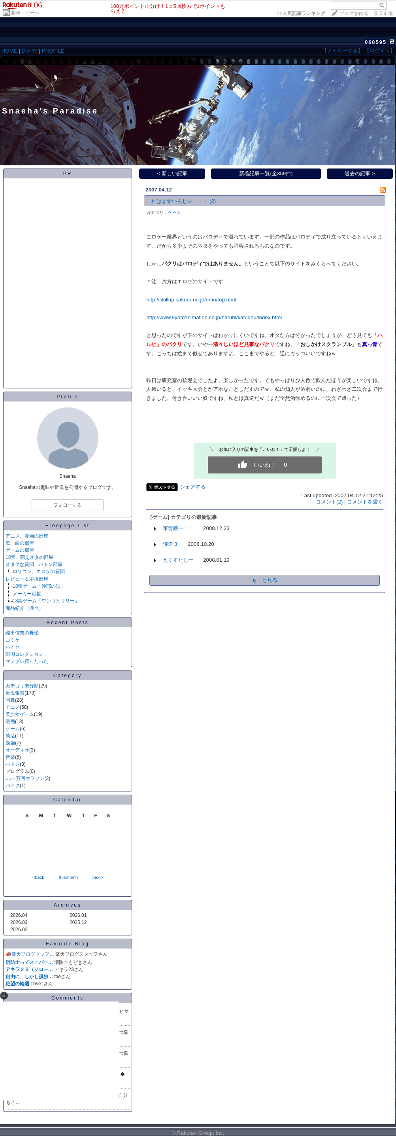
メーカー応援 (27, 593)
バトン (13, 764)
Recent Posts (67, 622)
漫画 (10, 721)
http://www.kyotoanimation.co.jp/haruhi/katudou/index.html (214, 317)
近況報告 (15, 693)
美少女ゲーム (20, 714)
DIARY (30, 51)
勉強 (10, 743)
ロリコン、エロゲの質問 (39, 571)
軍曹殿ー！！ (178, 528)
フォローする (67, 505)
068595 (376, 42)
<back (38, 877)
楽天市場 (383, 13)
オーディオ (17, 750)
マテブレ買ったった (27, 661)
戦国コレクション (24, 654)
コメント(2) (329, 502)
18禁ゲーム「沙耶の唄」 (39, 586)
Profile (67, 396)
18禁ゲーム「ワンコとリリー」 (46, 601)
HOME (9, 51)
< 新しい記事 (172, 173)
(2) (212, 201)
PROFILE (53, 51)
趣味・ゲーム (25, 12)
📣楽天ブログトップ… (30, 954)
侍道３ (170, 544)
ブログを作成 (353, 13)
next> (97, 877)
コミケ (13, 640)
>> (301, 13)
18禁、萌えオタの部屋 (29, 557)
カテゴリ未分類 (22, 686)
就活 (10, 735)
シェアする (193, 487)
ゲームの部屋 (20, 550)
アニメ (13, 707)
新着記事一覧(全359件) (265, 173)
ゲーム (13, 728)
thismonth (68, 877)
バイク (13, 647)
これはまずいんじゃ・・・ (177, 201)
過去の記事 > (360, 173)
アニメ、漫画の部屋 (27, 536)
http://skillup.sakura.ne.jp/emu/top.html (191, 300)
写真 (10, 700)
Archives (67, 905)
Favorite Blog (67, 944)
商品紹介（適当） (24, 608)
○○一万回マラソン (25, 778)
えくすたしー (178, 560)
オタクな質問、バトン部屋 (34, 564)
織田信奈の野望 (22, 633)
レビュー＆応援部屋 (27, 579)
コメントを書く (365, 502)
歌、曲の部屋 (20, 543)
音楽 (10, 757)
